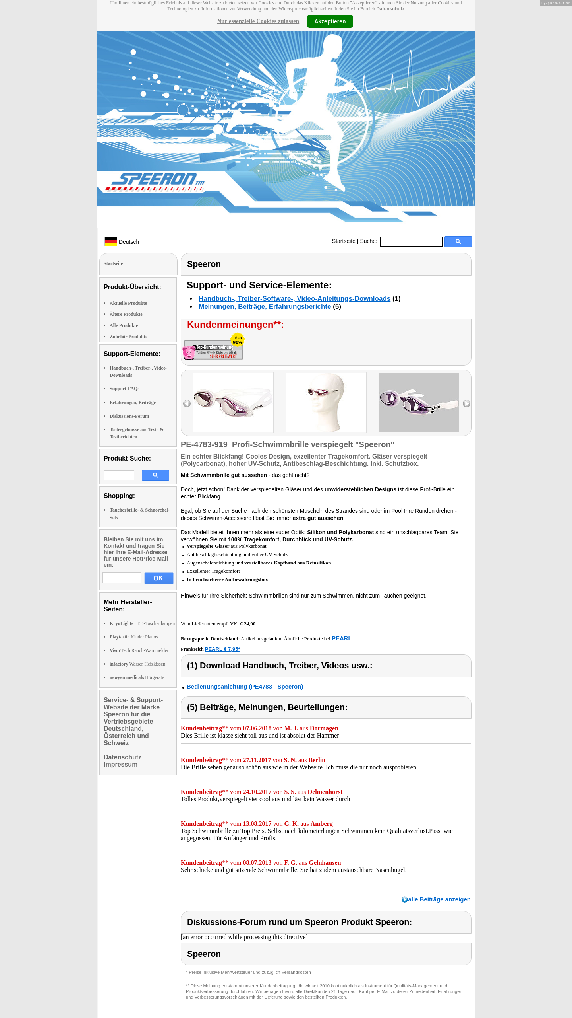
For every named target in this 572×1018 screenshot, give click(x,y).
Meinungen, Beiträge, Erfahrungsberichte (265, 306)
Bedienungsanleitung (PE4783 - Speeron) (245, 686)
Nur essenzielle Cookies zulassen (258, 21)
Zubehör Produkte (128, 336)
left (187, 403)
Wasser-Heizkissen (137, 664)
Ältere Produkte (126, 314)
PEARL (342, 638)
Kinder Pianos (134, 637)
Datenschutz (390, 9)
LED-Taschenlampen (142, 623)
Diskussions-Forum (129, 416)
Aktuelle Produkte (128, 303)
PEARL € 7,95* (222, 649)
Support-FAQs (124, 388)
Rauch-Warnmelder (139, 650)
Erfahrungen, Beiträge (133, 402)
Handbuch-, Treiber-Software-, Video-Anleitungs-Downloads (294, 298)
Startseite (344, 241)
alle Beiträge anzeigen (439, 899)
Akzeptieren (330, 21)
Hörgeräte (137, 677)
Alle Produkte (124, 325)
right (466, 403)
